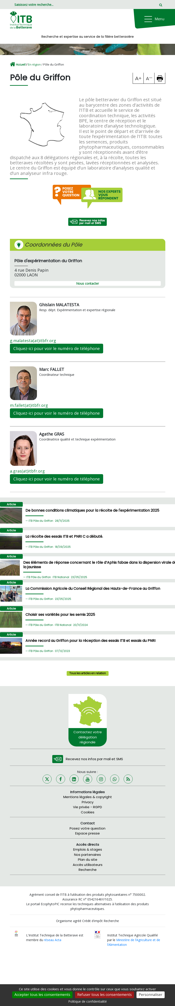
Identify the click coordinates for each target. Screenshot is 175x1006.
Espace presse (87, 833)
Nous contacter (87, 283)
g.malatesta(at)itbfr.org (33, 340)
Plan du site (87, 859)
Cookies (87, 812)
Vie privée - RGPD (87, 807)
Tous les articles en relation (87, 673)
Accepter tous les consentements (42, 994)
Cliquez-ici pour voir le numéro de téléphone (56, 348)
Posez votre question (87, 828)
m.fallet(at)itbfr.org (29, 405)
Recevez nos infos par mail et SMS (94, 759)
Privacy (87, 802)
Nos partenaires (87, 854)
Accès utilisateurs (87, 864)
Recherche (88, 869)
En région (34, 64)
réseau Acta (52, 940)
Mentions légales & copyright (87, 797)
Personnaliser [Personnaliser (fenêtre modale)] (150, 994)
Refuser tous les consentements (104, 994)
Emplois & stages (87, 849)
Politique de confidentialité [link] (87, 1001)
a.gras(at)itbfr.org (27, 471)
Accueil (20, 64)
